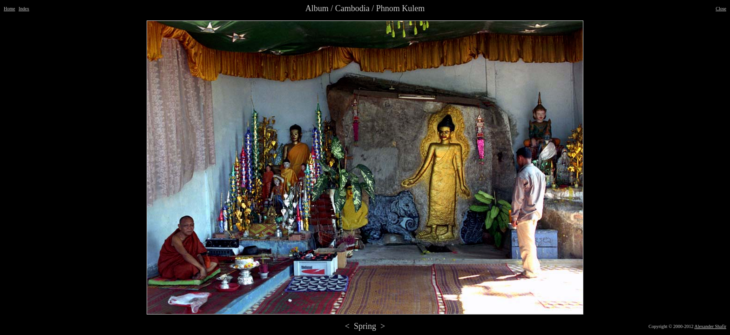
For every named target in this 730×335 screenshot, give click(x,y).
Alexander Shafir (710, 326)
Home (9, 8)
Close (721, 8)
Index (24, 8)
